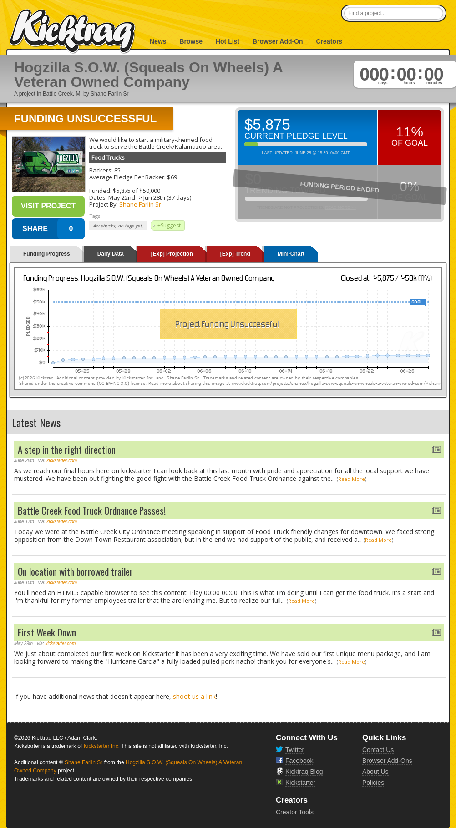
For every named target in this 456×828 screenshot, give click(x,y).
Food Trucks (108, 157)
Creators (329, 41)
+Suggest (169, 225)
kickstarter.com (61, 460)
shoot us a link (194, 696)
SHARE (35, 228)
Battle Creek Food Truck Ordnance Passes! (92, 510)
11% (409, 131)
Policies (373, 782)
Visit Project (48, 206)
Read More (351, 478)
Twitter (294, 749)
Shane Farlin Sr (140, 204)
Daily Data (110, 254)
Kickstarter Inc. (102, 746)
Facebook (299, 760)
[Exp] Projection (172, 254)
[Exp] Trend (235, 254)
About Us (375, 771)
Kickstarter (300, 782)
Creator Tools (295, 812)
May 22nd (121, 197)
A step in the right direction (67, 449)
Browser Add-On (278, 41)
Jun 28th (154, 197)
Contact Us (378, 749)
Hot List (227, 41)
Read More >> (340, 207)
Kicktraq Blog (304, 771)
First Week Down (47, 632)
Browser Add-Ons (387, 760)
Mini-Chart (291, 254)
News (158, 41)
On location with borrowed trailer (75, 571)
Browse (191, 41)
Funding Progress (46, 254)
